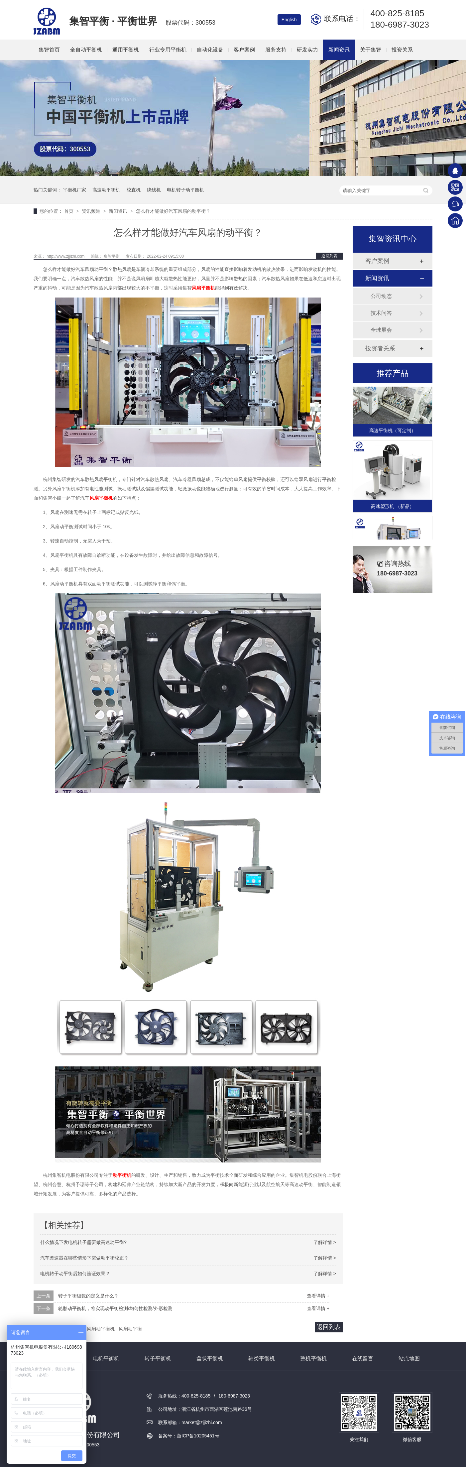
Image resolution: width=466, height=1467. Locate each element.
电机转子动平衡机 (185, 189)
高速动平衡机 (106, 189)
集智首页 (49, 50)
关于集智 (370, 50)
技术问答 (381, 313)
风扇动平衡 (130, 1328)
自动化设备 (210, 50)
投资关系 (402, 50)
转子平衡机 (158, 1358)
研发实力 (307, 50)
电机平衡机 (106, 1358)
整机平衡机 (313, 1358)
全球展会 (381, 330)
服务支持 (276, 50)
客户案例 (244, 50)
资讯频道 (92, 211)
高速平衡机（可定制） (392, 431)
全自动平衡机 (86, 50)
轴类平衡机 (261, 1358)
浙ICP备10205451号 (198, 1435)
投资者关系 (380, 348)
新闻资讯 (339, 50)
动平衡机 (122, 1175)
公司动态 (381, 296)
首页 (69, 211)
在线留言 (362, 1358)
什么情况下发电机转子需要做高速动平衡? (83, 1242)
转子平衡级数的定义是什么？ (88, 1295)
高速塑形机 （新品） (392, 507)
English (289, 19)
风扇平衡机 (203, 288)
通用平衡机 (125, 50)
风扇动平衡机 (101, 1328)
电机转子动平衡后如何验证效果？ (75, 1273)
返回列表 (329, 256)
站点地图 (409, 1358)
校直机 (134, 189)
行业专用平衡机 (167, 50)
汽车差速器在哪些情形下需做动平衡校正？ (84, 1258)
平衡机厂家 (74, 189)
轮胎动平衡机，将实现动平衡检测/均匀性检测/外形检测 (115, 1308)
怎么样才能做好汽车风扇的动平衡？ (173, 211)
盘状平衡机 (209, 1358)
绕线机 (154, 189)
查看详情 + (318, 1295)
